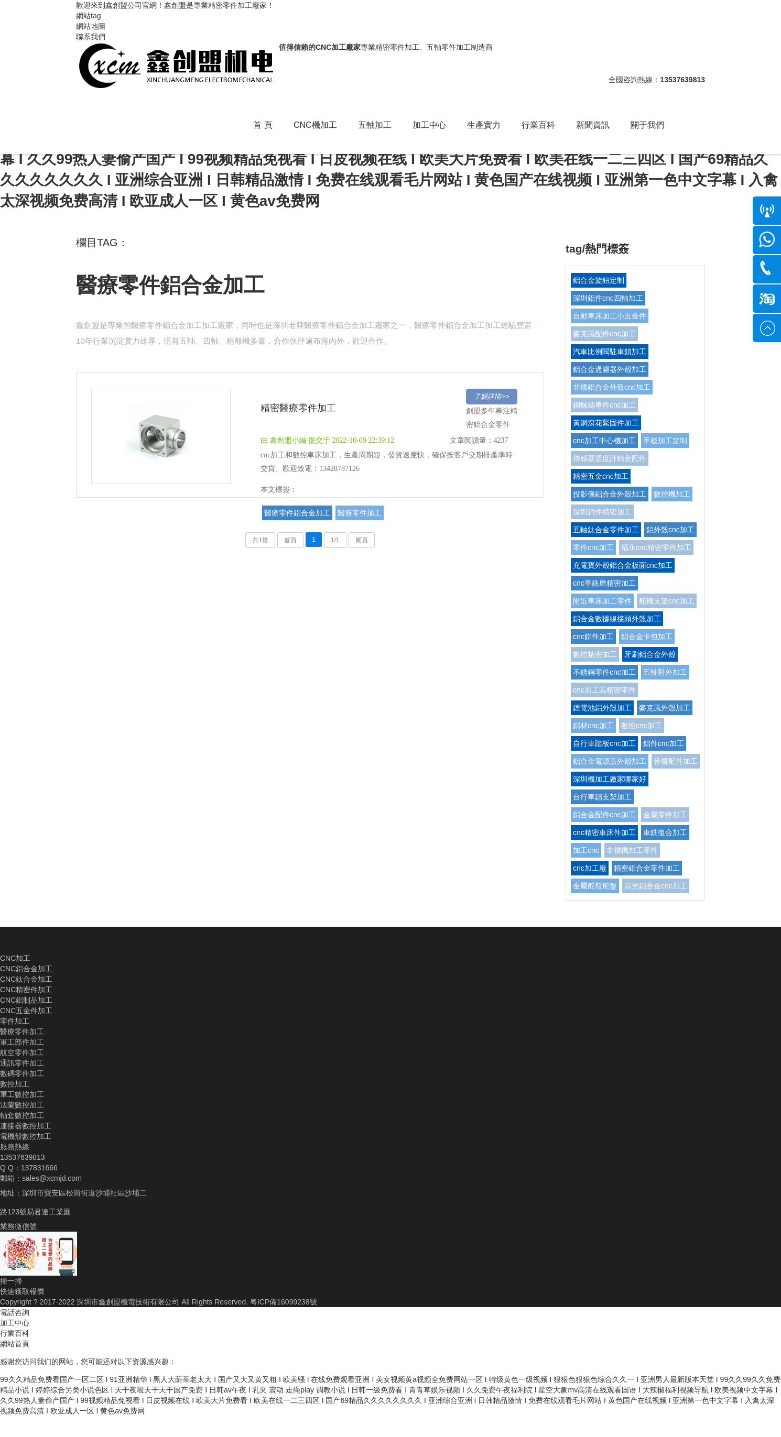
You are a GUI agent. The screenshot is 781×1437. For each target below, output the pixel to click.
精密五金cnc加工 (600, 476)
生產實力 (484, 124)
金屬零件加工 (665, 814)
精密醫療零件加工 (298, 408)
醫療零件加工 (360, 513)
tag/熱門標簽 (597, 249)
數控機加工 (672, 494)
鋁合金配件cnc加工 (604, 814)
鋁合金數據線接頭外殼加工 (617, 619)
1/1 (335, 540)
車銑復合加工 (665, 832)
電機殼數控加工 (25, 1136)
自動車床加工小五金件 (609, 316)
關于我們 (647, 124)
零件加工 (14, 1021)
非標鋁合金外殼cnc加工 (611, 387)
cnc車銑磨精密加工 (604, 583)
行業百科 (538, 124)
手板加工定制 (665, 440)
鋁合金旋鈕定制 (598, 280)
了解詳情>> (491, 396)
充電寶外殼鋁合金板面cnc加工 (622, 565)
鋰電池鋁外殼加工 (602, 708)
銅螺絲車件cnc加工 (604, 405)
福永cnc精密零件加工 (656, 547)
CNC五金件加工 (26, 1010)
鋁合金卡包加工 (646, 636)
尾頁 (361, 540)
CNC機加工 (315, 124)
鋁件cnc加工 (663, 743)
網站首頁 (14, 1344)
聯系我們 (90, 36)
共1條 (260, 540)
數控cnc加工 (641, 725)
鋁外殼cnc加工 (670, 529)
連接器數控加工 (25, 1126)
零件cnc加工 (593, 547)
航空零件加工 (22, 1052)
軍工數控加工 (22, 1094)
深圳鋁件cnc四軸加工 (608, 298)
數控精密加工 (595, 654)
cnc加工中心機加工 (604, 440)
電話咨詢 (14, 1312)
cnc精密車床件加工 (604, 832)
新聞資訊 (593, 124)
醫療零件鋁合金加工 (170, 285)
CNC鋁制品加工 (26, 1000)
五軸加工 (375, 124)
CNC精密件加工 (26, 989)
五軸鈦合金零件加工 (606, 529)
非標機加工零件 (632, 850)
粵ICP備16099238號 (283, 1302)
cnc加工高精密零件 (604, 690)
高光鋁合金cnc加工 (655, 886)
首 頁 (262, 124)
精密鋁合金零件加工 (647, 868)
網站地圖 (90, 26)
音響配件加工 (676, 761)
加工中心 (429, 124)
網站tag (88, 16)
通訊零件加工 (22, 1063)
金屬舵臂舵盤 (595, 886)
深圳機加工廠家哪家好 (609, 779)
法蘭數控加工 (22, 1105)
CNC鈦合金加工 (26, 979)
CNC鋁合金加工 (26, 968)
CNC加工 (15, 958)
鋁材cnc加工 (593, 725)
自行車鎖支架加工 (602, 797)
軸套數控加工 (22, 1115)
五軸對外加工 (665, 672)
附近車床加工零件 (602, 601)
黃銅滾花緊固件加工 (606, 423)
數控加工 (14, 1084)
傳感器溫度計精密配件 (609, 458)
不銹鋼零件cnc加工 (604, 672)
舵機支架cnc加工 (667, 601)
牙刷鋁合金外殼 (650, 654)
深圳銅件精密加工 (602, 512)
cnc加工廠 (589, 868)
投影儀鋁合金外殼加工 (609, 494)
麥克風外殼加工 (664, 708)
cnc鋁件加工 (593, 636)
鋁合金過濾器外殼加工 (609, 369)
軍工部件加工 (22, 1042)
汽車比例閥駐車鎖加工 (609, 351)
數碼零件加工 (22, 1073)
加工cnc (586, 850)
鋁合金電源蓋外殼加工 (609, 761)
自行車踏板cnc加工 (604, 743)
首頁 (290, 540)
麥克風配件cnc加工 (604, 334)
